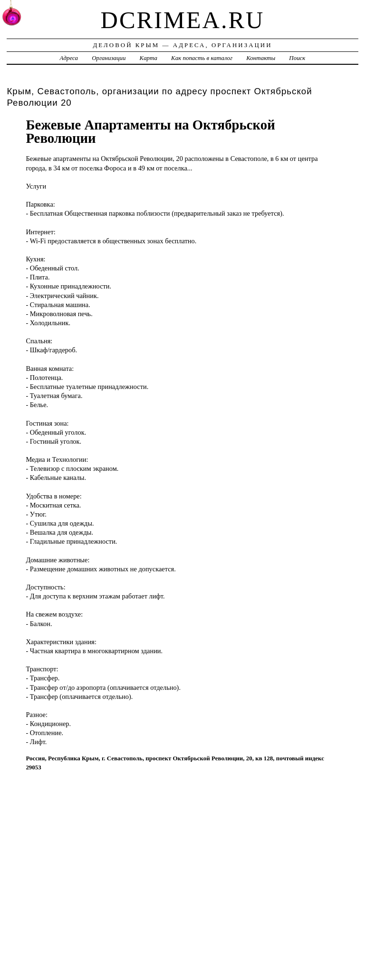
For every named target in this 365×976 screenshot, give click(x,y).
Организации (108, 57)
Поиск (297, 57)
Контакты (260, 57)
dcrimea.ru (183, 20)
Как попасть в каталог (201, 57)
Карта (148, 57)
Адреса (69, 57)
